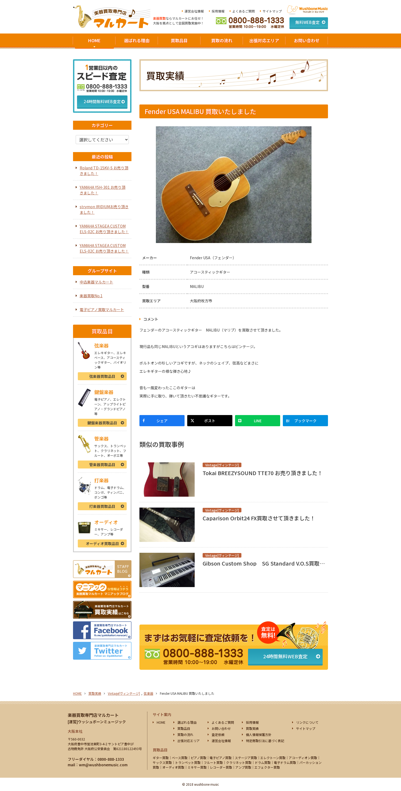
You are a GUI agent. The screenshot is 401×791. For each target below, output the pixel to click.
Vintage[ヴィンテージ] (124, 693)
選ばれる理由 (137, 40)
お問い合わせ (306, 40)
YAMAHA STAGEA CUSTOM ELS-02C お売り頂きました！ (104, 228)
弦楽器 (102, 376)
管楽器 (102, 464)
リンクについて (307, 722)
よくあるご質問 (243, 11)
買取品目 (179, 40)
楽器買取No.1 (91, 295)
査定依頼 (218, 734)
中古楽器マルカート (96, 281)
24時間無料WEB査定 (285, 656)
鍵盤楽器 (102, 422)
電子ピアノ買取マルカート (102, 309)
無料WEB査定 (307, 22)
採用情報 (218, 11)
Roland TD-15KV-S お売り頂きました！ (104, 170)
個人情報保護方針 (258, 734)
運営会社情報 (194, 11)
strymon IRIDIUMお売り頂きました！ (104, 209)
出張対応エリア (264, 40)
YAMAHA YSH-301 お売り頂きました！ (102, 190)
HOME (94, 40)
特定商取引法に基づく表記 (265, 740)
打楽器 (102, 506)
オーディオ (102, 543)
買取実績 (94, 693)
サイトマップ (272, 11)
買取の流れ (221, 40)
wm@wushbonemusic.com (103, 764)
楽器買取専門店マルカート (93, 715)
